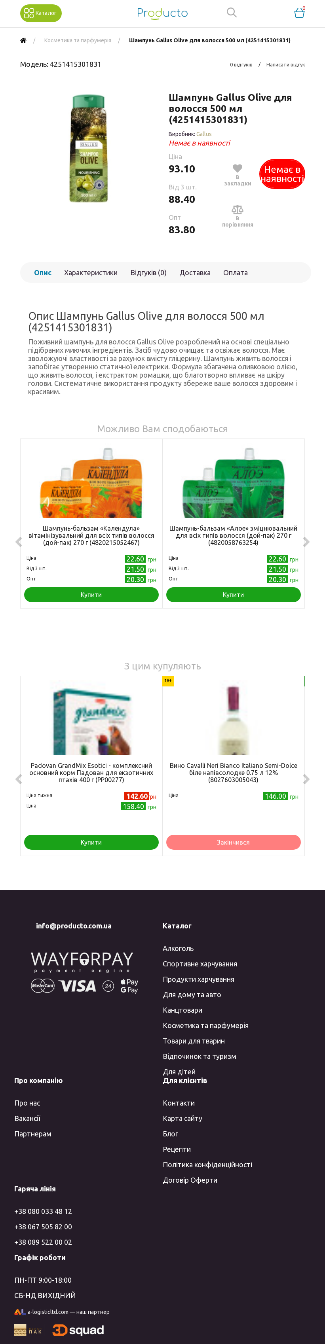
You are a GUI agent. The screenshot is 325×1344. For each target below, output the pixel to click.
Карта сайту (182, 1118)
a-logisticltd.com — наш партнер (62, 1313)
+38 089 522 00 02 (43, 1242)
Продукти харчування (198, 979)
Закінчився (233, 842)
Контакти (179, 1103)
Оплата (235, 272)
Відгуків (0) (148, 272)
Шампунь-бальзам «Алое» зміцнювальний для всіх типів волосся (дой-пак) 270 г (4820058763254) (233, 535)
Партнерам (32, 1134)
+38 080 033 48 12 (43, 1211)
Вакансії (27, 1118)
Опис (42, 272)
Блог (170, 1134)
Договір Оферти (190, 1180)
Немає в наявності (282, 174)
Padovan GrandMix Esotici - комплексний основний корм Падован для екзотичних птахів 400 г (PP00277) (91, 772)
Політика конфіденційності (207, 1164)
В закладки (237, 175)
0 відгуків (241, 64)
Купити (91, 594)
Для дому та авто (192, 994)
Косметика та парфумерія (206, 1025)
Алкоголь (178, 948)
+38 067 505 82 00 (43, 1227)
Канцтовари (182, 1010)
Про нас (27, 1103)
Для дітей (179, 1072)
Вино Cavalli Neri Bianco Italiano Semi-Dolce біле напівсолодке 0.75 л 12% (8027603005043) (233, 772)
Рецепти (177, 1149)
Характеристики (91, 272)
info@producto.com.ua (74, 926)
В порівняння (237, 216)
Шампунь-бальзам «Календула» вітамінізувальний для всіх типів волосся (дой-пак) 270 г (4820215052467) (91, 535)
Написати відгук (285, 64)
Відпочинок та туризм (199, 1056)
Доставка (195, 272)
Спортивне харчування (200, 964)
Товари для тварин (194, 1041)
